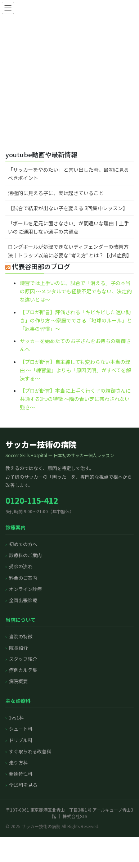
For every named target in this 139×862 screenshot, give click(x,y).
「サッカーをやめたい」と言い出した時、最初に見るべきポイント (68, 173)
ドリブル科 (20, 740)
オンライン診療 (25, 589)
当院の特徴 (20, 636)
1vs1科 (16, 717)
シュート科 (20, 728)
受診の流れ (20, 566)
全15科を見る (23, 784)
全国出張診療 (23, 600)
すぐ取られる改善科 (30, 751)
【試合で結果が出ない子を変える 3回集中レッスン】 (68, 208)
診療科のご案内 (25, 555)
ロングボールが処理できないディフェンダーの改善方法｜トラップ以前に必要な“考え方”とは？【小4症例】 (70, 250)
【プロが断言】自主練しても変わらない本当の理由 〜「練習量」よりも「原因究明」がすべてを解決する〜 (75, 370)
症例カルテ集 (23, 670)
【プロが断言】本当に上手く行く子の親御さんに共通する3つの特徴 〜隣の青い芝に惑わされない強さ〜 (75, 399)
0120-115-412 (31, 500)
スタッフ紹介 (23, 658)
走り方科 (18, 762)
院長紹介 (18, 647)
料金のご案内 (23, 577)
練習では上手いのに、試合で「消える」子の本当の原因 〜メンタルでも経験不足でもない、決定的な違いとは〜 (76, 291)
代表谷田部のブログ (41, 266)
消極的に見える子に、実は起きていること (56, 193)
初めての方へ (23, 544)
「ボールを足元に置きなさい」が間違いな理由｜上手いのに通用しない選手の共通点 (68, 227)
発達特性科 (20, 773)
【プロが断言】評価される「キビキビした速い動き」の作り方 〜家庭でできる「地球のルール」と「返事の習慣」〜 (76, 320)
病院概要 (18, 681)
